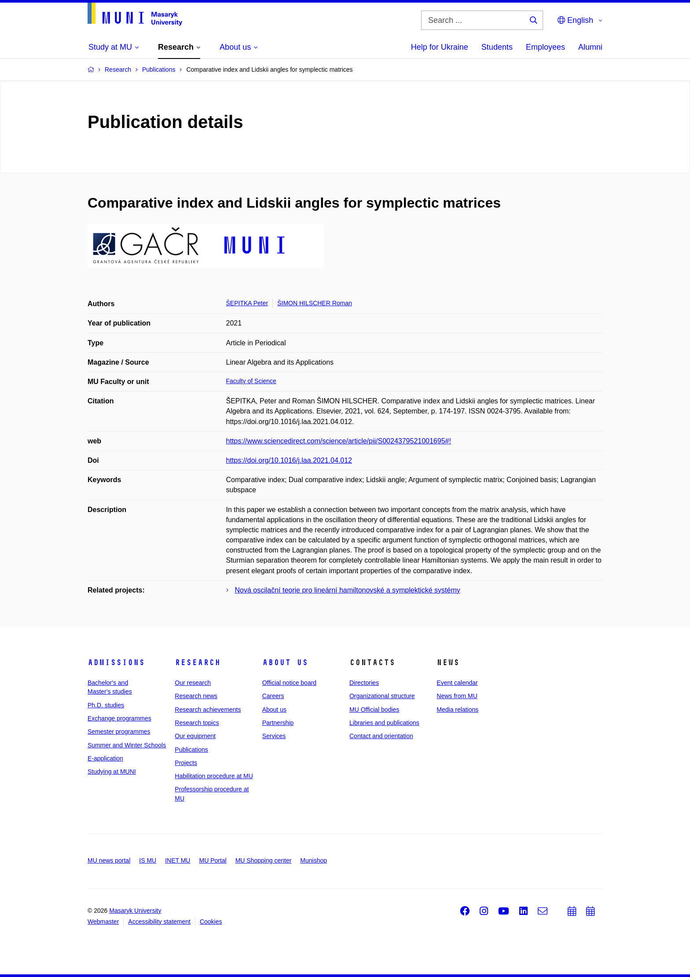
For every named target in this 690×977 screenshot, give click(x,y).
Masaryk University (135, 910)
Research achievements (208, 709)
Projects (186, 762)
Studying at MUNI (112, 771)
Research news (196, 695)
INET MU (177, 860)
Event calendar (457, 682)
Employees (545, 47)
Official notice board (289, 682)
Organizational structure (382, 695)
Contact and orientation (381, 735)
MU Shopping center (263, 860)
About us (285, 662)
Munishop (313, 860)
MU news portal (109, 860)
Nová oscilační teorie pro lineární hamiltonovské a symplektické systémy (347, 590)
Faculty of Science (251, 380)
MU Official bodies (374, 709)
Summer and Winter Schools (127, 745)
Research (197, 662)
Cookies (211, 921)
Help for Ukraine (439, 47)
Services (274, 735)
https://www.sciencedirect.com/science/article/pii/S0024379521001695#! (338, 441)
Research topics (197, 722)
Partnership (278, 722)
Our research (193, 682)
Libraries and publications (384, 722)
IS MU (147, 860)
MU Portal (212, 860)
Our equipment (195, 735)
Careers (273, 695)
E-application (105, 758)
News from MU (457, 695)
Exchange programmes (119, 718)
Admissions (116, 662)
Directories (364, 682)
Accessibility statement (159, 921)
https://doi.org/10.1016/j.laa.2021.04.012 (289, 460)
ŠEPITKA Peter (247, 303)
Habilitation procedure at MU (214, 775)
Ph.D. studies (106, 705)
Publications (191, 749)
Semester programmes (119, 731)
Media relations (457, 709)
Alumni (590, 47)
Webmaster (103, 921)
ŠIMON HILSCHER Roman (314, 303)
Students (497, 47)
